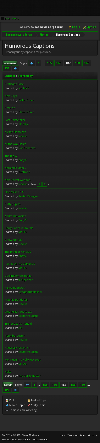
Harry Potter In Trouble (19, 227)
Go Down (10, 62)
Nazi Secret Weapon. (18, 179)
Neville (22, 135)
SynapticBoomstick (30, 291)
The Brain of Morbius (18, 251)
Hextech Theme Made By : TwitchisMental (25, 438)
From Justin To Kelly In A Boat (22, 359)
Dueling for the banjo (18, 275)
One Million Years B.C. (18, 311)
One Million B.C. (14, 191)
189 (86, 62)
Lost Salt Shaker (15, 119)
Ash (20, 327)
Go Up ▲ (93, 434)
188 (77, 62)
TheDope (24, 171)
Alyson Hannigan (15, 131)
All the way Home (15, 143)
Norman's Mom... (15, 167)
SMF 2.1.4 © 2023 (11, 434)
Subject (10, 75)
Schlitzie (10, 107)
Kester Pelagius (28, 195)
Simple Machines (30, 434)
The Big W (11, 155)
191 (6, 67)
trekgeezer (25, 279)
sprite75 (23, 87)
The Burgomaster (29, 375)
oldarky (23, 123)
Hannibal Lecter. (15, 335)
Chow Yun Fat (13, 239)
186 (58, 62)
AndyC (22, 159)
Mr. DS (22, 231)
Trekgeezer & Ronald (18, 323)
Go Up (8, 384)
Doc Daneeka (26, 147)
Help (62, 434)
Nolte (8, 371)
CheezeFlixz (26, 111)
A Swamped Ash (15, 287)
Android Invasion (15, 215)
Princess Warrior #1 (17, 347)
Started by (25, 75)
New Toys (11, 95)
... (43, 62)
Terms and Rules (76, 434)
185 (49, 62)
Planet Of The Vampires (20, 263)
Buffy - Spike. (13, 203)
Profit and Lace (14, 83)
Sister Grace (26, 99)
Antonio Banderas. (16, 299)
